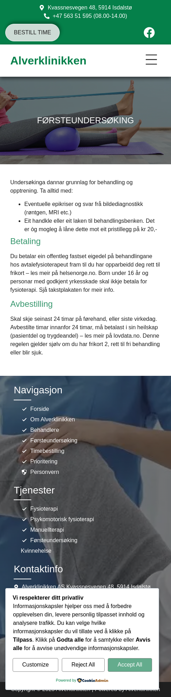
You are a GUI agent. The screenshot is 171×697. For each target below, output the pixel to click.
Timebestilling (42, 451)
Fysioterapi (39, 508)
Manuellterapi (42, 529)
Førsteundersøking (49, 440)
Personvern (40, 472)
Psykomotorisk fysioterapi (57, 519)
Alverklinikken (48, 60)
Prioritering (39, 461)
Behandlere (40, 430)
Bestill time (32, 32)
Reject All (83, 665)
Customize (35, 665)
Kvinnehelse (36, 551)
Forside (35, 409)
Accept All (130, 665)
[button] (151, 60)
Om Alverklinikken (48, 419)
